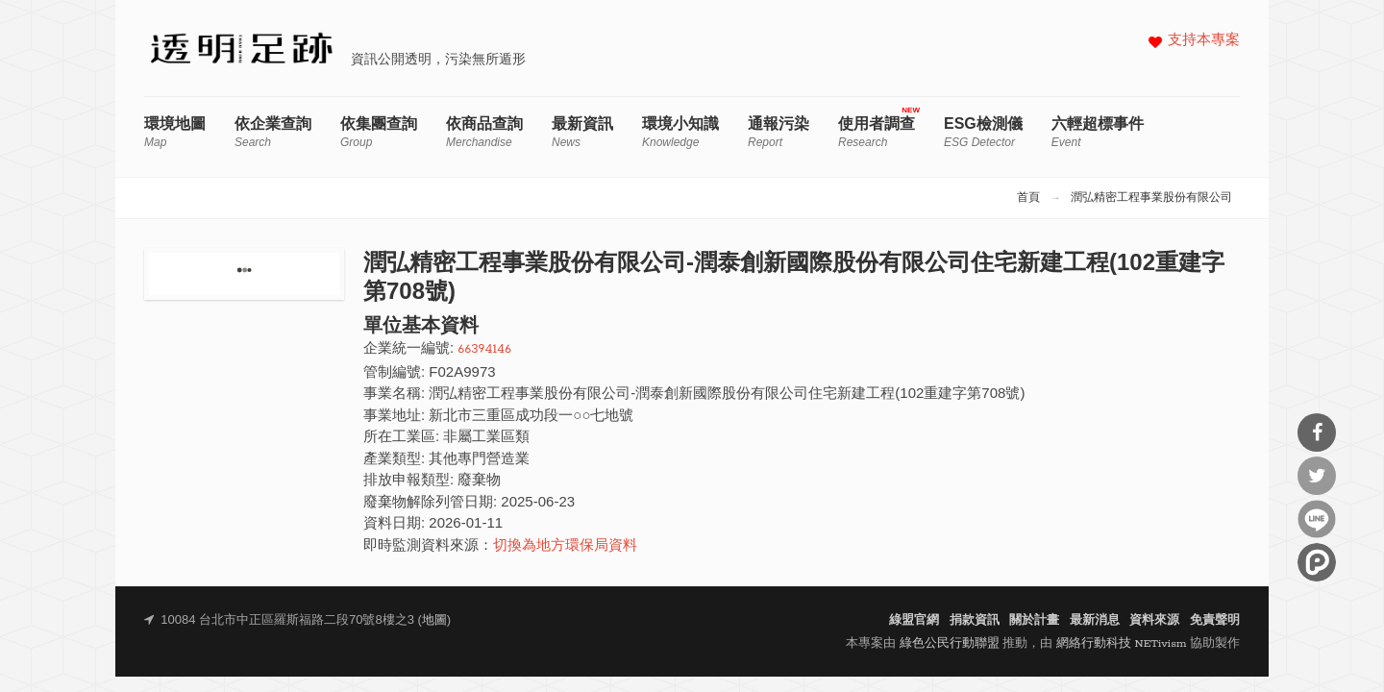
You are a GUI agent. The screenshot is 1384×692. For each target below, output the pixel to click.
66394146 (484, 349)
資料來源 (1154, 620)
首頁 (1028, 198)
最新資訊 (582, 132)
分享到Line (1317, 519)
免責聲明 (1215, 620)
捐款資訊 (975, 620)
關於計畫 (1034, 620)
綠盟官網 (914, 620)
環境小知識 (680, 132)
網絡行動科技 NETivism (1121, 643)
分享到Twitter (1317, 476)
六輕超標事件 (1097, 132)
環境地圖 (175, 132)
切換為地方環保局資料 (565, 546)
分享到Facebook (1317, 432)
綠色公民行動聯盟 (950, 643)
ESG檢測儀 (983, 132)
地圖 (434, 620)
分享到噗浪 (1317, 562)
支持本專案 (1204, 41)
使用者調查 (876, 132)
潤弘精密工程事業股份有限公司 (1151, 198)
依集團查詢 (378, 132)
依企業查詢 (273, 132)
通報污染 (778, 132)
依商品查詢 (484, 132)
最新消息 (1095, 620)
